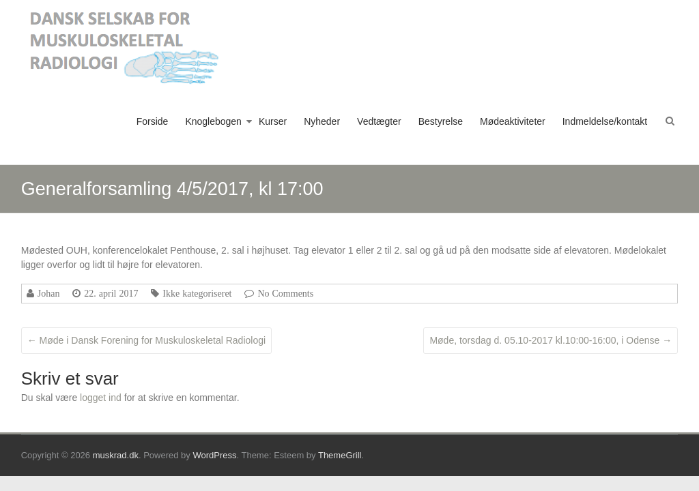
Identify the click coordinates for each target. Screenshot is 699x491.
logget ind (101, 397)
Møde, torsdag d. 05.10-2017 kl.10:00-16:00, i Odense (550, 340)
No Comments (285, 293)
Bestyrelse (440, 121)
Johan (49, 293)
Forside (153, 121)
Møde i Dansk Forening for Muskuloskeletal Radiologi (146, 340)
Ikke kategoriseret (196, 293)
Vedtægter (379, 121)
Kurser (273, 121)
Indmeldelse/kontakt (605, 121)
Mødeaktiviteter (512, 121)
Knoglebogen (213, 121)
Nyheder (322, 121)
